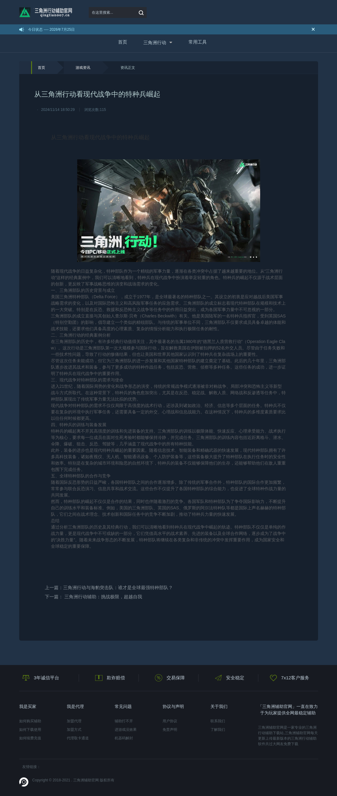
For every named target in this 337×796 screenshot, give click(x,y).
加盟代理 (74, 721)
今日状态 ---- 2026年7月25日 (51, 29)
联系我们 (217, 721)
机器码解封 (124, 738)
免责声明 (170, 729)
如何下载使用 (30, 729)
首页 (122, 41)
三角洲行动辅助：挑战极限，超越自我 (103, 596)
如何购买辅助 (30, 721)
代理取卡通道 (78, 738)
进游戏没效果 (126, 729)
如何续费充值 (30, 738)
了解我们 (217, 729)
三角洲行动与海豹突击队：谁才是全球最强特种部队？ (118, 587)
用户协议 (170, 721)
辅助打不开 (124, 721)
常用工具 (197, 41)
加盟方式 (74, 729)
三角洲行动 (154, 42)
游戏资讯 (83, 67)
